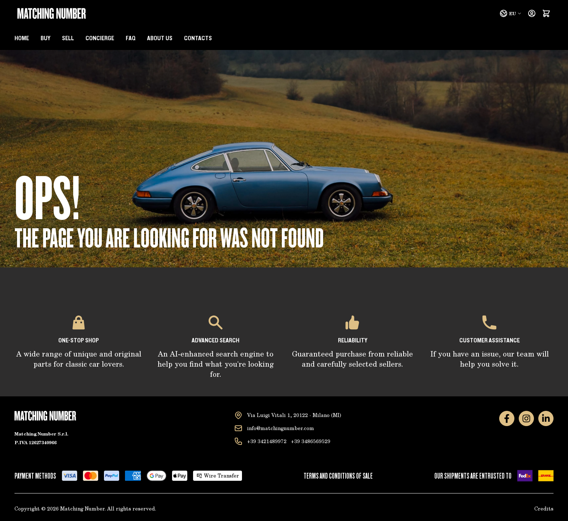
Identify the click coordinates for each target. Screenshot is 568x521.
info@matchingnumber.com (280, 428)
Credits (544, 508)
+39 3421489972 (267, 441)
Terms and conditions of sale (338, 475)
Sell (68, 38)
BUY (45, 38)
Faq (130, 38)
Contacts (198, 38)
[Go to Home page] (51, 13)
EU (510, 13)
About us (159, 38)
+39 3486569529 (310, 441)
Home (21, 38)
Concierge (99, 38)
